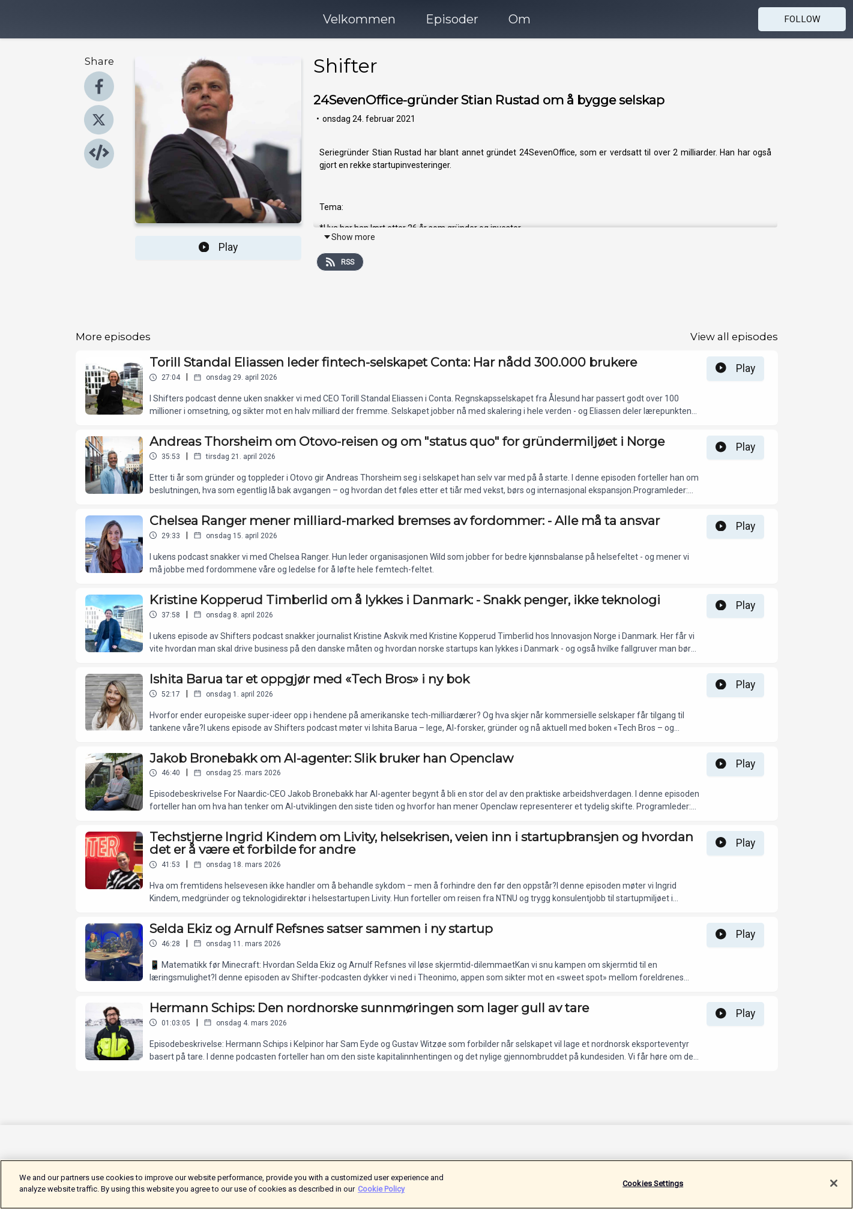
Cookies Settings (652, 1189)
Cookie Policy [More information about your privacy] (381, 1195)
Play (218, 247)
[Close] (834, 1189)
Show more (349, 237)
